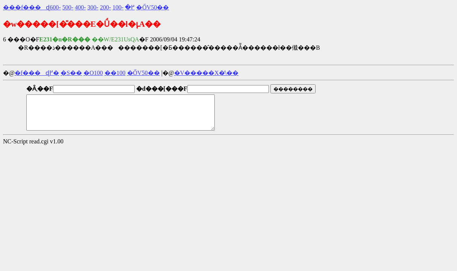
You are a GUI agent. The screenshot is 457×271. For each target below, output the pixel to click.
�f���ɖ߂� (37, 73)
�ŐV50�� (152, 7)
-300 (92, 7)
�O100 (93, 73)
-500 (67, 7)
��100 (115, 73)
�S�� (71, 73)
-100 (117, 7)
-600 (55, 7)
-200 (105, 7)
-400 (80, 7)
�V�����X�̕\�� (206, 73)
